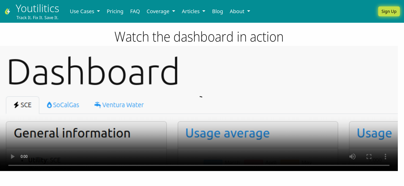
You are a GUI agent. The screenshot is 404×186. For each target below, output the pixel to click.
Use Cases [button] (83, 11)
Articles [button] (191, 11)
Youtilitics (37, 8)
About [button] (238, 11)
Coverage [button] (159, 11)
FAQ (135, 11)
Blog (217, 11)
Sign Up (389, 11)
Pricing (115, 11)
